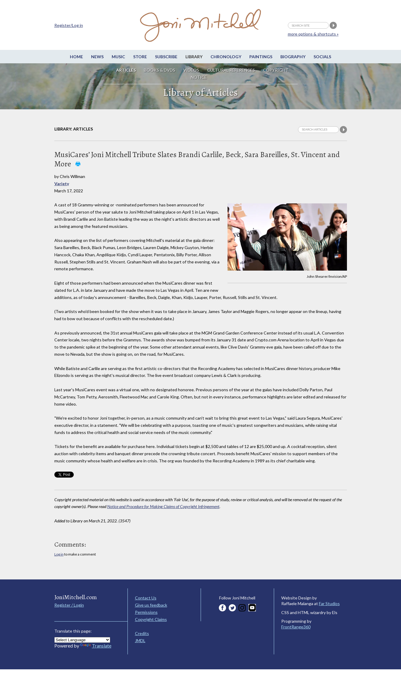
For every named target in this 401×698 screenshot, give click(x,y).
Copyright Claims (151, 619)
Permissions (146, 612)
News (97, 56)
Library (193, 56)
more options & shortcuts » (313, 33)
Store (140, 56)
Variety (61, 183)
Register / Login (69, 605)
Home (76, 56)
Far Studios (329, 603)
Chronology (226, 56)
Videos (191, 70)
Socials (322, 56)
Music (118, 56)
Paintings (260, 56)
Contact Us (145, 597)
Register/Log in (68, 25)
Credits (142, 633)
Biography (292, 56)
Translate (95, 645)
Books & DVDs (159, 70)
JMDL (140, 640)
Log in (59, 554)
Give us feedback (151, 605)
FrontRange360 (296, 626)
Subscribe (166, 56)
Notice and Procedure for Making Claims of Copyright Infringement (163, 506)
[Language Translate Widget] (82, 640)
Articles (126, 70)
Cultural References (231, 70)
